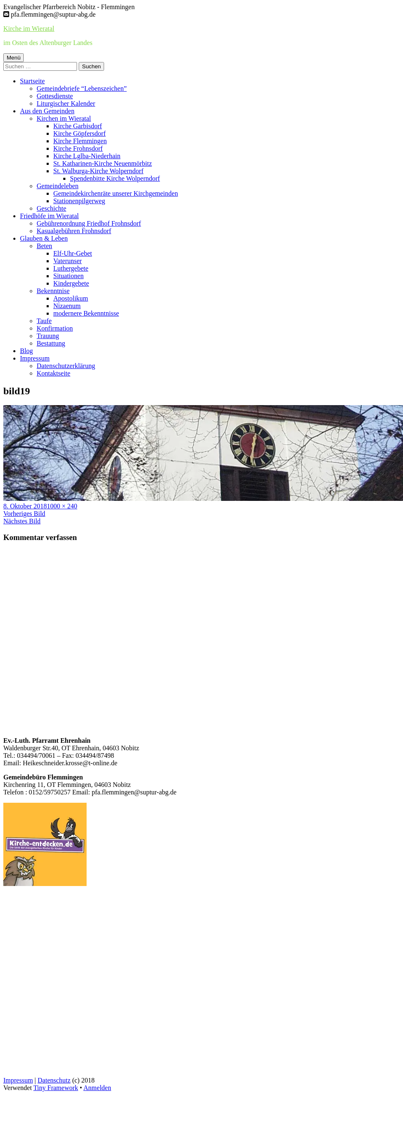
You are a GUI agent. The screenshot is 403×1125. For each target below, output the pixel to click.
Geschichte (51, 208)
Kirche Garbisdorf (77, 125)
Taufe (44, 320)
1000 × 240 (62, 506)
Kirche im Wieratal (29, 28)
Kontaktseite (53, 373)
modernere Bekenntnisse (86, 313)
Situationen (68, 275)
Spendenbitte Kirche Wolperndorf (115, 178)
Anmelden (97, 1087)
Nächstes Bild (21, 521)
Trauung (48, 335)
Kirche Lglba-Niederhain (86, 155)
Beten (44, 245)
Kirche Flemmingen (80, 140)
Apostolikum (70, 298)
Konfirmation (55, 328)
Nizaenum (67, 305)
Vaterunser (67, 260)
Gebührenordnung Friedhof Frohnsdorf (89, 223)
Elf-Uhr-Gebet (72, 253)
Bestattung (51, 343)
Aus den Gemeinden (47, 110)
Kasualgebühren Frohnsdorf (74, 230)
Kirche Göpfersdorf (79, 133)
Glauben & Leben (44, 238)
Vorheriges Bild (24, 513)
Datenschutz (53, 1080)
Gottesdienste (55, 96)
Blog (26, 350)
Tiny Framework (55, 1087)
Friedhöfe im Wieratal (49, 215)
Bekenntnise (53, 290)
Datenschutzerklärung (66, 365)
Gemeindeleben (57, 185)
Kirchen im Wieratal (64, 118)
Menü (13, 58)
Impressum (35, 358)
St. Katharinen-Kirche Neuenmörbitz (102, 163)
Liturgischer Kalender (66, 103)
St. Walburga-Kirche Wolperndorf (98, 170)
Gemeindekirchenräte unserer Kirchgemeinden (115, 193)
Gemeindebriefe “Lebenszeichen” (82, 88)
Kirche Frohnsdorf (78, 148)
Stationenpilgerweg (79, 200)
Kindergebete (71, 283)
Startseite (32, 81)
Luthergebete (70, 268)
